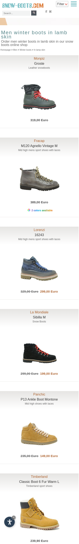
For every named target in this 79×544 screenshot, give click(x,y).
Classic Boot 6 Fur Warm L (39, 482)
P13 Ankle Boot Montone (39, 399)
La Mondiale (39, 312)
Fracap (39, 141)
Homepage (5, 50)
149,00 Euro (48, 456)
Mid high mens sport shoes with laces (39, 150)
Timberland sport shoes (39, 486)
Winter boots (25, 50)
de (50, 12)
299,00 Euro (48, 291)
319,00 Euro (39, 120)
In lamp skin (39, 50)
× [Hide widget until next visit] (14, 517)
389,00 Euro (39, 202)
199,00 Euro (48, 373)
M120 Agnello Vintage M (39, 146)
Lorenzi (39, 230)
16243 (39, 235)
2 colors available (40, 210)
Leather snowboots (39, 67)
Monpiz (39, 58)
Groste (39, 63)
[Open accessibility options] (9, 522)
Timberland (39, 476)
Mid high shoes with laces (39, 403)
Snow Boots (39, 321)
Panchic (39, 394)
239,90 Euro (39, 541)
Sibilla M (39, 317)
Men (15, 50)
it (46, 12)
